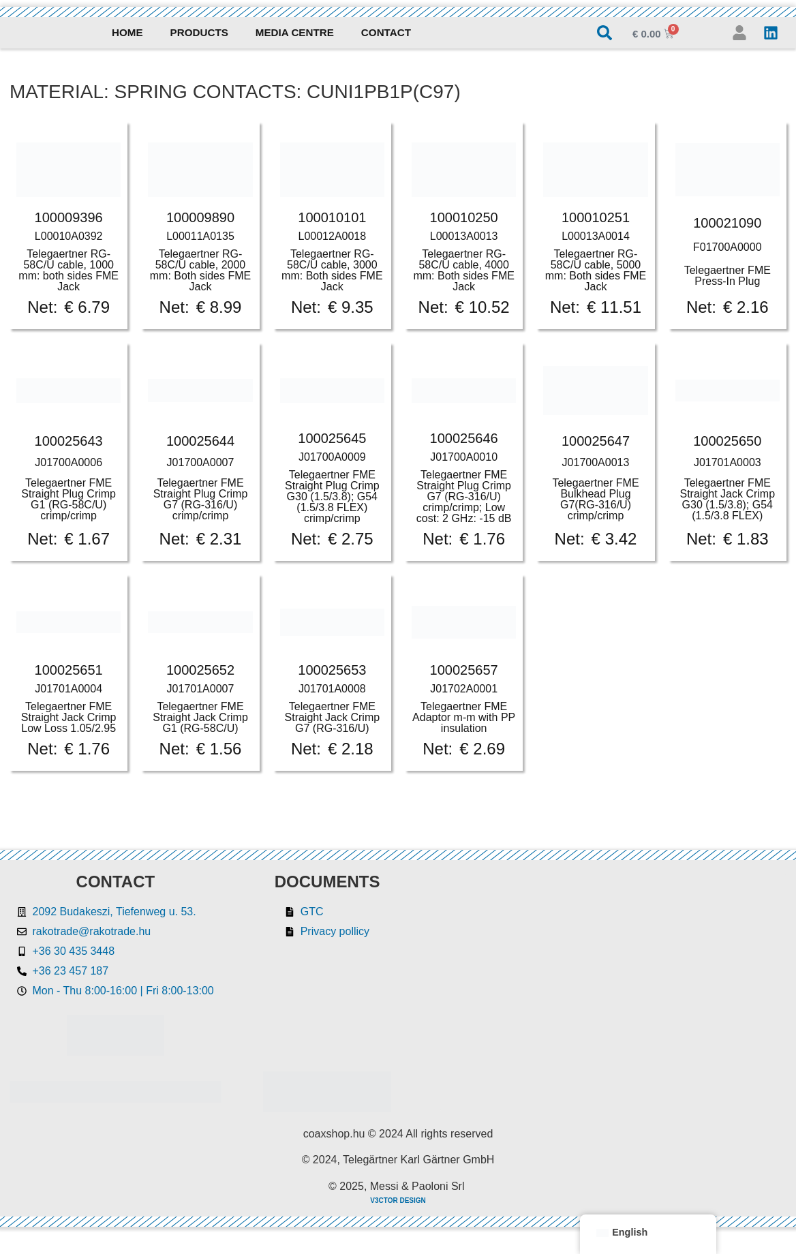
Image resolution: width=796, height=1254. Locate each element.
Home (127, 32)
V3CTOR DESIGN (398, 1200)
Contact (386, 32)
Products (199, 32)
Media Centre (295, 32)
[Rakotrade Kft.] (613, 993)
